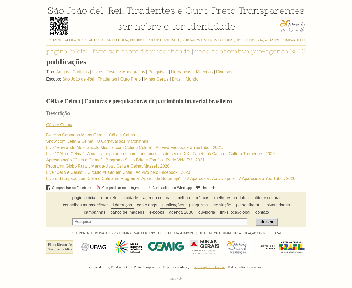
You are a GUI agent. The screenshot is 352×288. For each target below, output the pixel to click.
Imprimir (205, 188)
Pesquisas (158, 72)
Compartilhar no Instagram (118, 188)
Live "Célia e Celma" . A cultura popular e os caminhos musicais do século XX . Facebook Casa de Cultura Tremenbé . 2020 (160, 154)
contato (262, 212)
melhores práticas (193, 198)
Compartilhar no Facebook (68, 188)
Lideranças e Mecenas (192, 72)
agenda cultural (157, 198)
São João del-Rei (85, 10)
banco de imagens (127, 212)
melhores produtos (231, 198)
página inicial (66, 51)
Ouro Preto (210, 10)
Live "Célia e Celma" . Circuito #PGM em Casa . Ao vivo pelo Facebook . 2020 (118, 172)
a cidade (130, 198)
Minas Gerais (156, 79)
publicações (173, 205)
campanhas (94, 212)
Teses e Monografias (126, 72)
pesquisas (198, 205)
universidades (277, 205)
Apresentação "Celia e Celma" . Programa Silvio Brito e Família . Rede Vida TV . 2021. (126, 160)
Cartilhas (80, 72)
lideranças (122, 205)
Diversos (224, 72)
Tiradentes (150, 10)
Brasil (177, 79)
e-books (156, 212)
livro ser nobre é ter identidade (141, 51)
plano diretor (247, 205)
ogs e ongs (147, 205)
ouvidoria (206, 212)
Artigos (62, 72)
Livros (98, 72)
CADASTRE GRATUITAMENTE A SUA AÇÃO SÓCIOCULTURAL (239, 233)
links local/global (235, 212)
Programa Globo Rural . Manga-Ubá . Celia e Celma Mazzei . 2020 (108, 166)
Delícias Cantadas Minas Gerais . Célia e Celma (90, 135)
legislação (222, 205)
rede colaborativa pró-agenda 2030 (250, 51)
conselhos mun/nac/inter (85, 205)
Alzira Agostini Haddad (209, 267)
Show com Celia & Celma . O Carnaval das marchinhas (97, 141)
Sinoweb (176, 278)
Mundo (192, 79)
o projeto (109, 198)
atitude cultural (267, 198)
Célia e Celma (59, 125)
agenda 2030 (181, 212)
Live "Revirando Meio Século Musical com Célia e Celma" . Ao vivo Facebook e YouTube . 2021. (134, 147)
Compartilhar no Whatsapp (169, 188)
